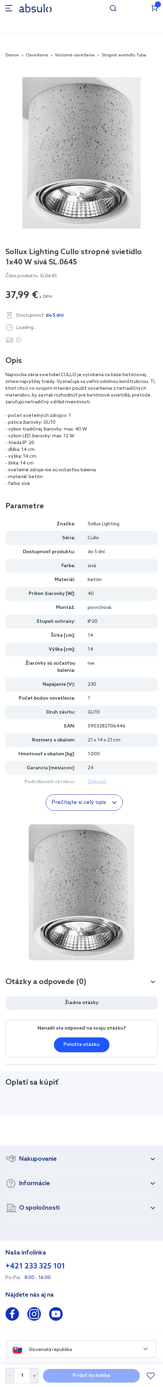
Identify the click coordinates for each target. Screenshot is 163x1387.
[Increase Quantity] (34, 1375)
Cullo (93, 538)
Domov (12, 55)
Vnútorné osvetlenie (75, 55)
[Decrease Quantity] (9, 1375)
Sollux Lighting (103, 524)
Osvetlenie (37, 55)
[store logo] (35, 8)
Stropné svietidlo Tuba (124, 55)
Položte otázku (81, 1045)
